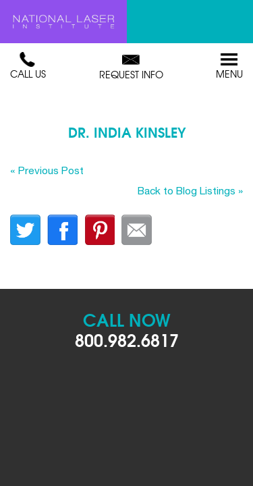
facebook (62, 230)
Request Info (131, 67)
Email (136, 230)
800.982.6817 (127, 339)
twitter (25, 230)
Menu (229, 66)
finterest (99, 230)
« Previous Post (47, 170)
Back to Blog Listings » (190, 190)
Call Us (28, 66)
